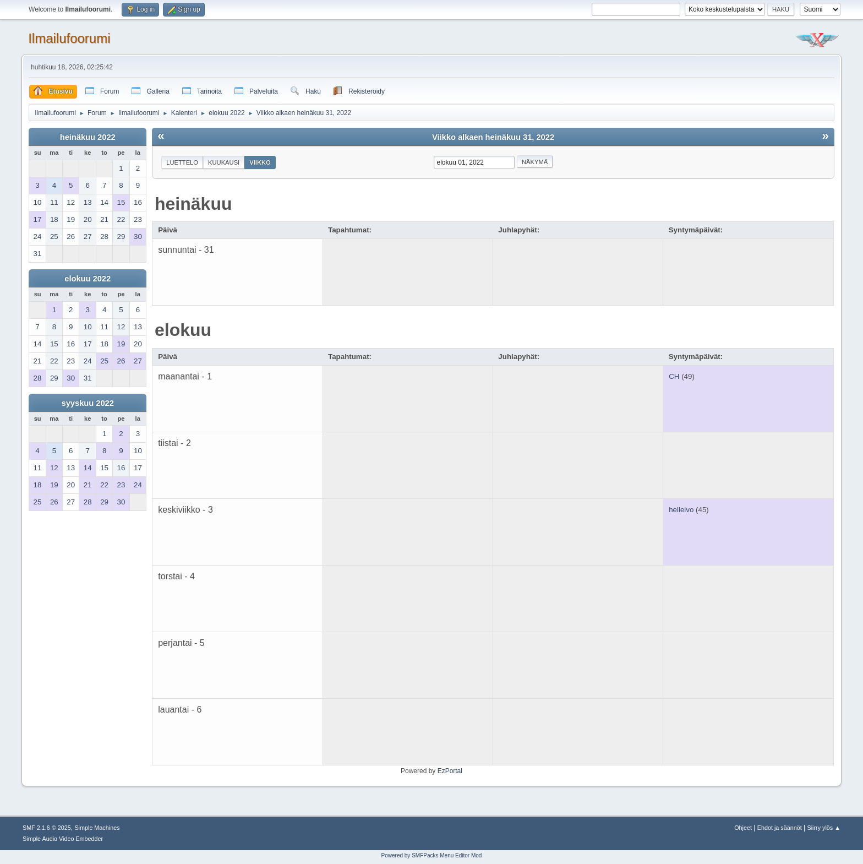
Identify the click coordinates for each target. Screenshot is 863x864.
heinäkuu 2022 (88, 137)
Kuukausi (223, 162)
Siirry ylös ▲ (823, 827)
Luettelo (182, 162)
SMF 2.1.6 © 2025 (47, 827)
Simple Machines (96, 827)
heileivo (681, 510)
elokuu (183, 330)
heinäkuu (193, 204)
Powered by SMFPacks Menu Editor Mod (431, 855)
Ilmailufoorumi (69, 38)
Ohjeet (743, 827)
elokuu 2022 (87, 278)
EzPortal (450, 771)
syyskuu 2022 (88, 403)
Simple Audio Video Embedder (63, 838)
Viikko (260, 162)
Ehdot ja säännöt (779, 827)
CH (674, 376)
